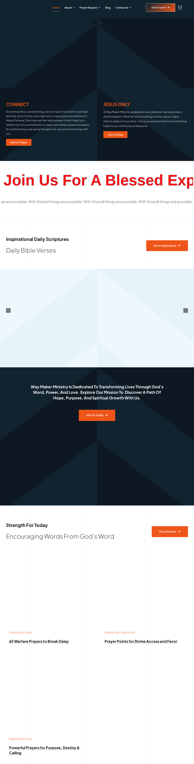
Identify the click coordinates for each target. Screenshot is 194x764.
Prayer (28, 632)
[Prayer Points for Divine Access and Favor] (145, 556)
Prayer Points (127, 632)
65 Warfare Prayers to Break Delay (39, 641)
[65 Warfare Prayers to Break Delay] (49, 556)
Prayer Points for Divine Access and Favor (141, 641)
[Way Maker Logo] (26, 6)
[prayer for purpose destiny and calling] (49, 662)
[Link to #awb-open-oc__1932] (180, 7)
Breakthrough (16, 632)
